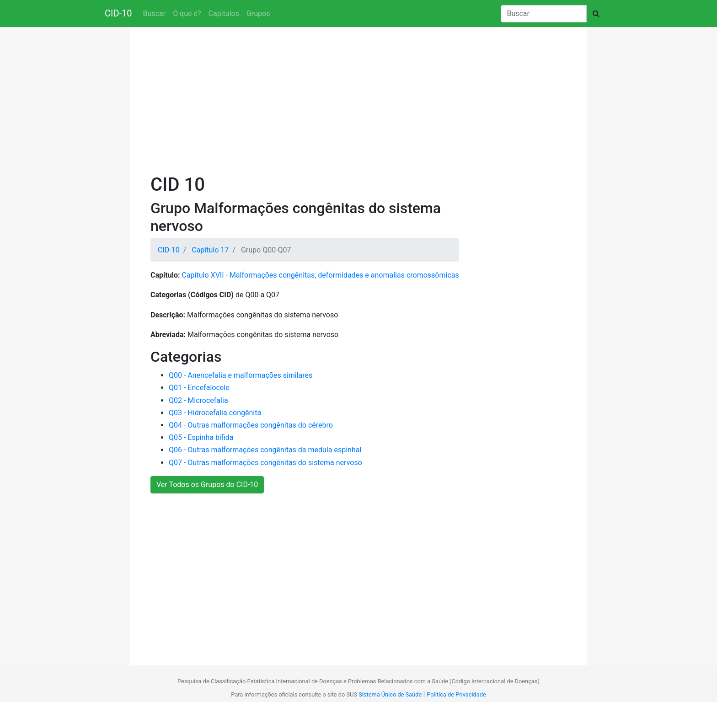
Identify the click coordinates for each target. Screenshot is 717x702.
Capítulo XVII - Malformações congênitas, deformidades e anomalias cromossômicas (320, 275)
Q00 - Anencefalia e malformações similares (240, 375)
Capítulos (224, 13)
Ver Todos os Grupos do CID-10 (207, 484)
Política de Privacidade (456, 694)
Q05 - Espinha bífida (201, 437)
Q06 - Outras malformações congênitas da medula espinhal (265, 449)
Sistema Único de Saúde (390, 694)
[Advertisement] (358, 102)
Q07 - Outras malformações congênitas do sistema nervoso (265, 462)
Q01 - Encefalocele (199, 387)
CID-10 (118, 13)
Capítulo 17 (210, 250)
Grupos (258, 13)
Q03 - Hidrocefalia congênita (215, 412)
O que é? (187, 13)
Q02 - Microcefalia (198, 400)
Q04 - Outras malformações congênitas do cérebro (251, 425)
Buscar (154, 13)
